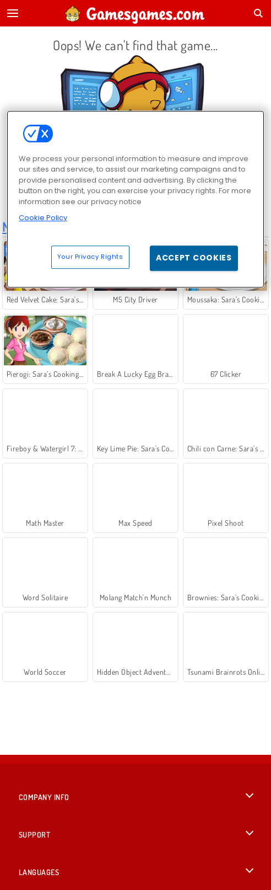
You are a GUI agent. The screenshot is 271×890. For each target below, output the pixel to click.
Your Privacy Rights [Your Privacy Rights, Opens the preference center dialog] (90, 256)
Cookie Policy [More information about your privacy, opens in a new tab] (43, 218)
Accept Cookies (194, 257)
